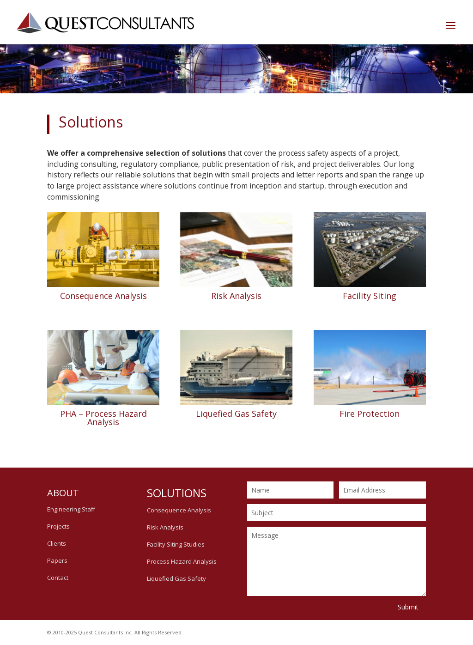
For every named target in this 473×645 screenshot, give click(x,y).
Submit (408, 606)
